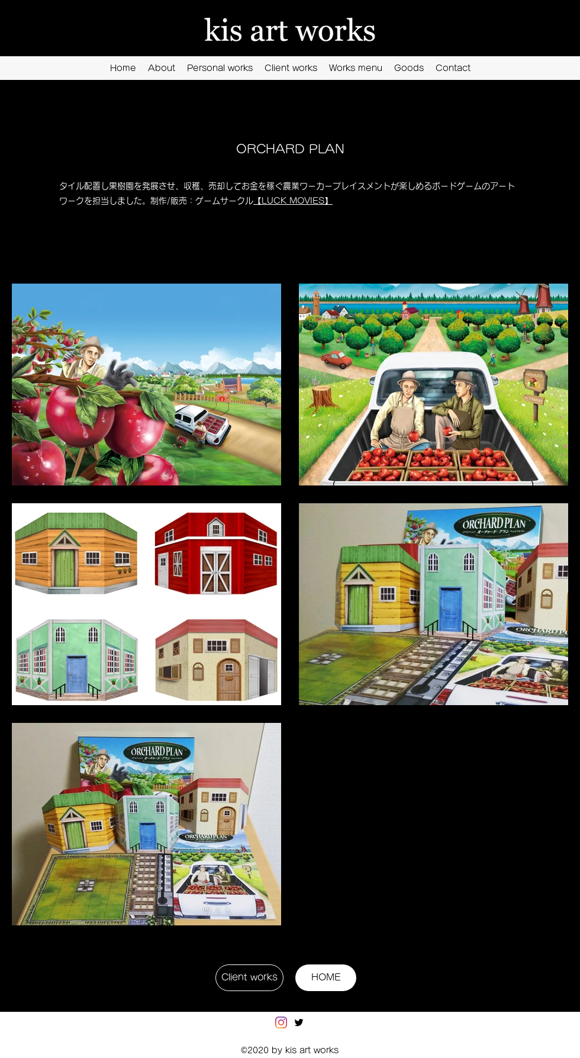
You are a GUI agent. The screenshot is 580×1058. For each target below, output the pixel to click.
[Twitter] (299, 1022)
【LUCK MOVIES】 (293, 201)
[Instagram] (281, 1022)
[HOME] (325, 977)
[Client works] (249, 977)
